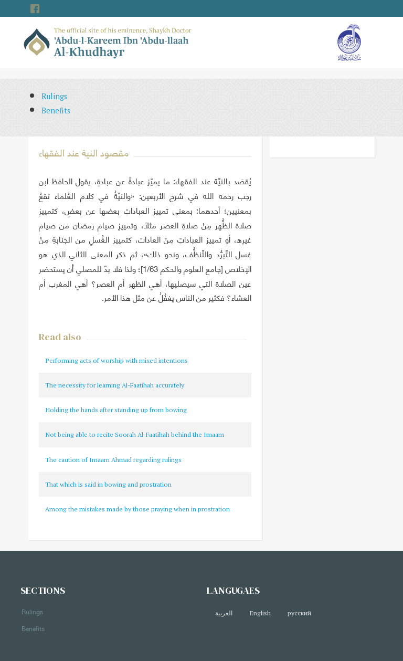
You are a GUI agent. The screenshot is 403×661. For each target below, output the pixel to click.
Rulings (54, 96)
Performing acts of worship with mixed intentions (116, 360)
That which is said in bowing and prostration (108, 484)
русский (299, 612)
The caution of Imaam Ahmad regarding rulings (113, 459)
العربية (223, 612)
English (260, 612)
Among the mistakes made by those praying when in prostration (137, 509)
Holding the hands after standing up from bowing (116, 409)
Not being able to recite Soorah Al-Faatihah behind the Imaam (134, 434)
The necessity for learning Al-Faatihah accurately (114, 385)
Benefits (55, 111)
